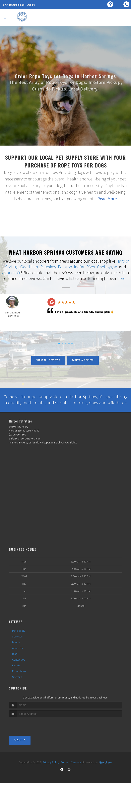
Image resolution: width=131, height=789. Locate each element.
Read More (107, 198)
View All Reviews (48, 359)
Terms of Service (71, 768)
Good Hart (29, 267)
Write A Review (83, 359)
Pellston (65, 267)
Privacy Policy (51, 768)
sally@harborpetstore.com (25, 444)
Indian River (84, 267)
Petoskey (48, 267)
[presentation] (30, 730)
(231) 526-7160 (17, 440)
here (121, 278)
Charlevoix (11, 272)
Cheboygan (107, 267)
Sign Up (19, 746)
